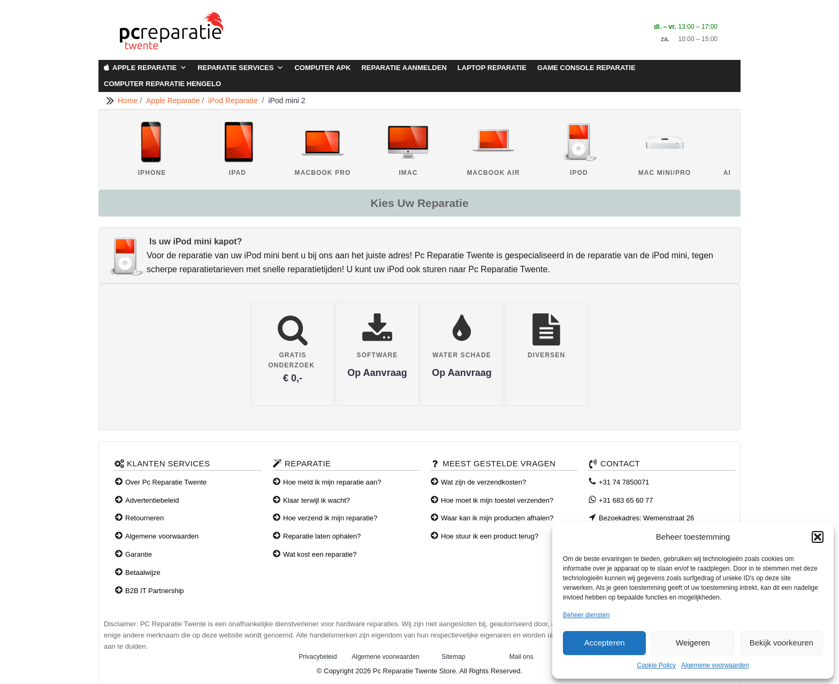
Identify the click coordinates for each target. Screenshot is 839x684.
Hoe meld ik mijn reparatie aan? (332, 482)
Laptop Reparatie (492, 68)
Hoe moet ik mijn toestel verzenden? (497, 500)
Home (129, 100)
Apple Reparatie (149, 68)
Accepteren (604, 642)
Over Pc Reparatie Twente (166, 482)
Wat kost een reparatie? (320, 554)
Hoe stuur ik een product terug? (489, 536)
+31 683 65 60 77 (626, 500)
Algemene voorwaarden (715, 665)
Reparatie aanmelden (403, 68)
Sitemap (453, 656)
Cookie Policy (656, 665)
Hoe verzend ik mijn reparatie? (330, 518)
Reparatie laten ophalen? (322, 536)
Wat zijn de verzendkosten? (483, 482)
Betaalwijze (143, 572)
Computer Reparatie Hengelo (162, 84)
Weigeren (693, 642)
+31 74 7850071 (624, 482)
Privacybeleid (318, 656)
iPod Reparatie (235, 100)
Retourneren (144, 518)
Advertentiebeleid (152, 500)
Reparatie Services (240, 68)
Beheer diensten (586, 615)
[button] (817, 537)
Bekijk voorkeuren (781, 642)
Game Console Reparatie (586, 68)
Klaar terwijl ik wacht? (316, 500)
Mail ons (521, 656)
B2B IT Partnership (154, 591)
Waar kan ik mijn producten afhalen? (497, 518)
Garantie (138, 554)
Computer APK (322, 68)
